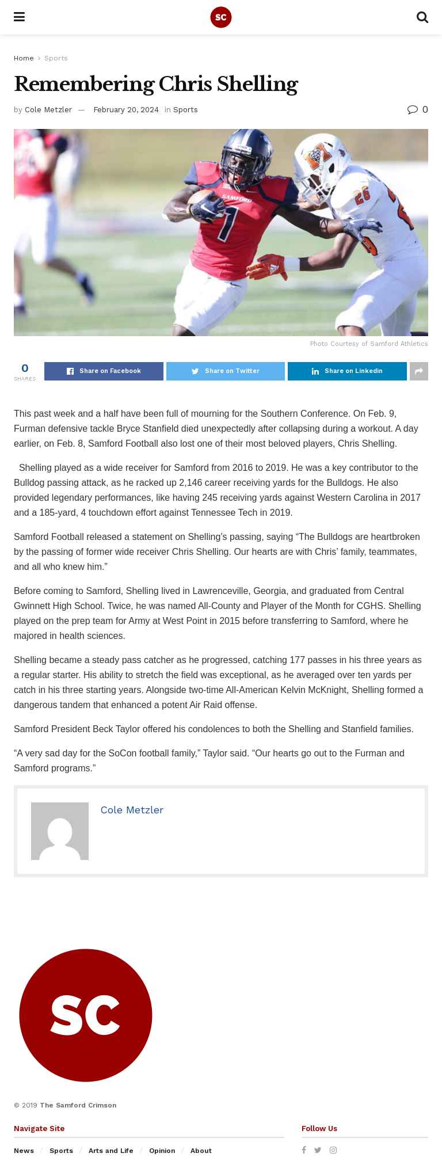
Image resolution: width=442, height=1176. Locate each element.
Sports (56, 58)
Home (24, 58)
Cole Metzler (48, 109)
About (201, 1151)
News (24, 1151)
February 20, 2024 (126, 109)
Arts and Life (111, 1151)
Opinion (162, 1151)
